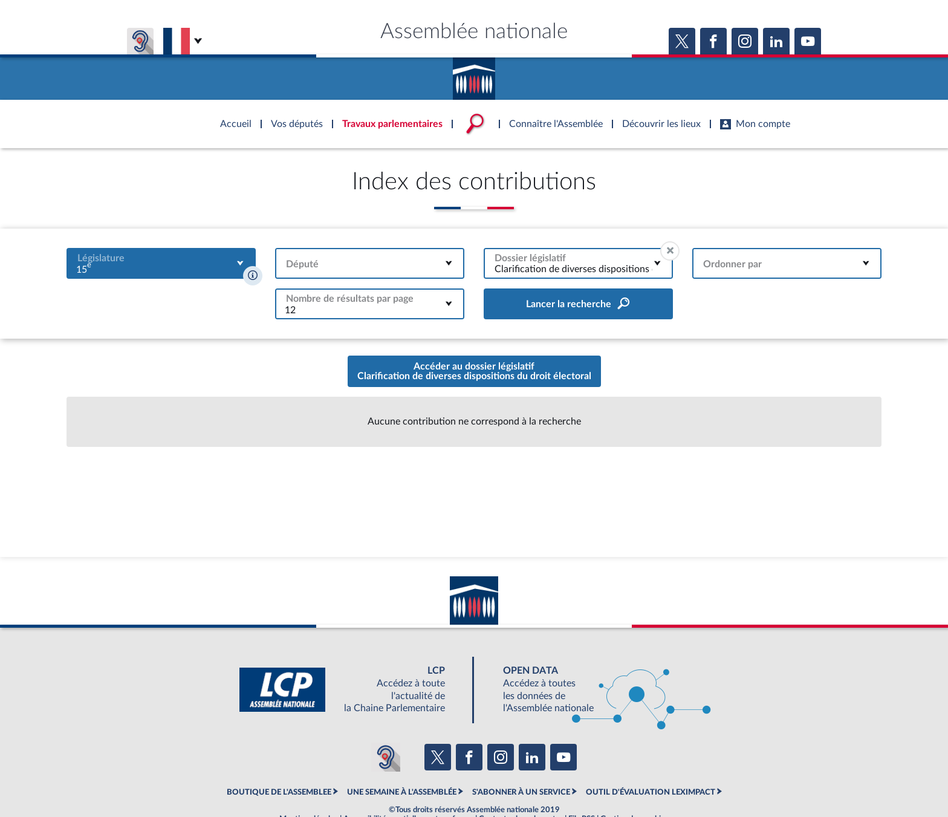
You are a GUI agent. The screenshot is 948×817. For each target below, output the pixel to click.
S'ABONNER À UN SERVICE (521, 792)
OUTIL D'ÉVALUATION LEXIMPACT (650, 792)
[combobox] (161, 263)
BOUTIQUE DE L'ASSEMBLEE (279, 792)
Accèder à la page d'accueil (474, 74)
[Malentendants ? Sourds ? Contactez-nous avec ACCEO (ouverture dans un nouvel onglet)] (385, 757)
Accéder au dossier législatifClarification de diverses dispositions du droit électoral (474, 371)
